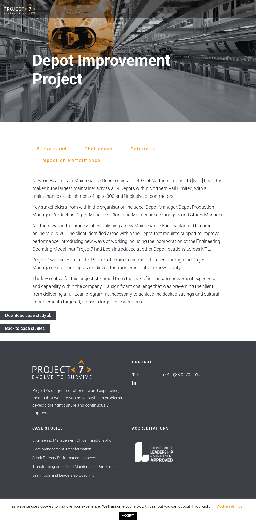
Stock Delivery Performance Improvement (67, 458)
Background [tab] (52, 149)
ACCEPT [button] (128, 516)
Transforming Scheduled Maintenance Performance (76, 466)
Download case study (28, 315)
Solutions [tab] (143, 149)
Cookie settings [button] (229, 506)
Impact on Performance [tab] (71, 160)
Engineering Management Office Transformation (72, 440)
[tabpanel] (128, 241)
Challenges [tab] (99, 149)
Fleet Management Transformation (61, 449)
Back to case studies (25, 328)
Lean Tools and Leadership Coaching (63, 475)
